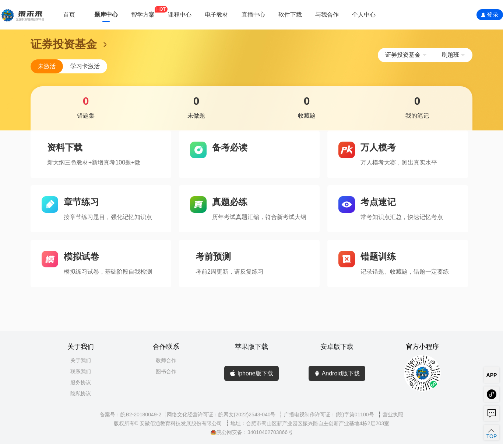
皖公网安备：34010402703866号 (251, 432)
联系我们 (80, 371)
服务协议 (80, 382)
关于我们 (80, 360)
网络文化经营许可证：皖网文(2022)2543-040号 (222, 414)
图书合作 (166, 371)
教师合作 (166, 360)
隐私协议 (80, 393)
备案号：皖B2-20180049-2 (130, 414)
